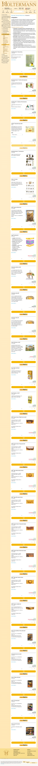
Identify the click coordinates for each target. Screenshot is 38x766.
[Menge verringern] (11, 71)
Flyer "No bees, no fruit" (15, 393)
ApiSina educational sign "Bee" (17, 123)
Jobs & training (29, 754)
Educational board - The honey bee (17, 151)
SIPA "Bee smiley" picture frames (17, 470)
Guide (11, 11)
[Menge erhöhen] (32, 71)
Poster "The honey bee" (15, 700)
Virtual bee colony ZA (15, 317)
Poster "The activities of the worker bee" (18, 630)
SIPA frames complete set (16, 604)
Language (28, 8)
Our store (28, 752)
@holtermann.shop (31, 755)
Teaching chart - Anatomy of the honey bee (19, 101)
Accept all (24, 762)
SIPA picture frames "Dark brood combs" (18, 550)
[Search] (23, 11)
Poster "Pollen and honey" (15, 677)
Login (27, 11)
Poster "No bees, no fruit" (15, 342)
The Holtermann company (31, 751)
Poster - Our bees (14, 179)
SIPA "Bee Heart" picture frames (17, 577)
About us (7, 11)
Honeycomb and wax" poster (16, 654)
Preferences (33, 762)
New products (29, 753)
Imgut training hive (14, 235)
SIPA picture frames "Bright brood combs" (19, 417)
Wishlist (30, 11)
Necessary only (27, 762)
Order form (15, 755)
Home (3, 11)
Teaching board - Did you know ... (17, 51)
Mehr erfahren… (14, 59)
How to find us (15, 754)
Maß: (12, 132)
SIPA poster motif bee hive (16, 207)
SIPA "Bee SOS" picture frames (17, 497)
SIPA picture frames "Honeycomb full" (18, 443)
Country (28, 9)
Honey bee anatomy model (16, 267)
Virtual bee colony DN (15, 293)
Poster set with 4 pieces (15, 723)
